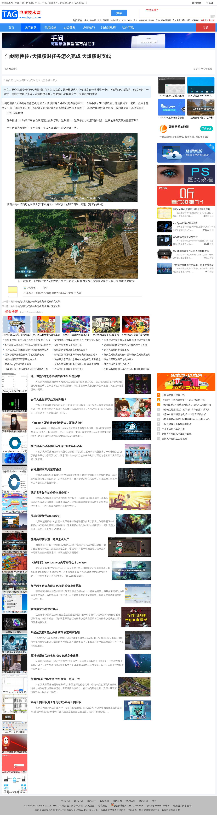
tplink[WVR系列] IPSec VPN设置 (14, 792)
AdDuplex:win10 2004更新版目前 (14, 451)
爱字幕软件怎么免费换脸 (14, 431)
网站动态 (91, 801)
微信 (124, 20)
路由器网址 (166, 20)
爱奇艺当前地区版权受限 (14, 411)
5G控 (129, 20)
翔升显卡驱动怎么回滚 (14, 612)
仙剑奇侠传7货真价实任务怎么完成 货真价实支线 (35, 301)
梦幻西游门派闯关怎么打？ (117, 364)
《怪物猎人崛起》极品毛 (14, 592)
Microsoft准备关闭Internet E (15, 531)
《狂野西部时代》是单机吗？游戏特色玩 (200, 118)
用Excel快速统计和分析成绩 (14, 712)
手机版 (209, 2)
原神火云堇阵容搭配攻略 (116, 349)
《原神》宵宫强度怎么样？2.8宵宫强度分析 (184, 414)
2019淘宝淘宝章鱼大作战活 (14, 511)
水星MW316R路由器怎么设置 (14, 772)
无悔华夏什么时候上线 (173, 395)
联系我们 (78, 801)
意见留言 (89, 805)
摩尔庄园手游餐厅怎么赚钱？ (118, 359)
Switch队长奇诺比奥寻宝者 (46, 334)
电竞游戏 (13, 69)
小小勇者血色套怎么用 (173, 429)
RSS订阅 (143, 801)
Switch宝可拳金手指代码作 (135, 334)
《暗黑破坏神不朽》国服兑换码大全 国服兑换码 (186, 419)
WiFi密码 (143, 20)
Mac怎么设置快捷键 (15, 732)
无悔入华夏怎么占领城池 (174, 438)
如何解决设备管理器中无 (14, 652)
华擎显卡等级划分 (15, 632)
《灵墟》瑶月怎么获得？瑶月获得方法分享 (26, 369)
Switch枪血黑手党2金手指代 (106, 335)
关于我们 (65, 801)
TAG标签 (130, 801)
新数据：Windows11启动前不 (14, 491)
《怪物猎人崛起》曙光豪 (14, 551)
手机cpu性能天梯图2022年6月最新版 (191, 209)
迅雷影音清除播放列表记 (14, 672)
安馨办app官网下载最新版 (18, 364)
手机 (86, 20)
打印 (45, 288)
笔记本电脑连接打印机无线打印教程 (191, 251)
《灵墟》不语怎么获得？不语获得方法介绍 (183, 400)
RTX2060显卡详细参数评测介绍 (171, 118)
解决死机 (195, 20)
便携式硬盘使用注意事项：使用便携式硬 (193, 265)
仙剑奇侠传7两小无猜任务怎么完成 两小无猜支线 (35, 306)
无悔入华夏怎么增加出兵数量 (176, 433)
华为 (158, 20)
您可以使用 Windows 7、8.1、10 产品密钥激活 (200, 96)
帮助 (154, 801)
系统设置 (186, 20)
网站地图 (117, 801)
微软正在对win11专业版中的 (15, 471)
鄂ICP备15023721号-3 (158, 805)
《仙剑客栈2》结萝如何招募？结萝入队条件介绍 (186, 404)
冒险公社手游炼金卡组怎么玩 (69, 369)
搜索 (119, 13)
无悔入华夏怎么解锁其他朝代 (176, 424)
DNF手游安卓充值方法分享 (68, 345)
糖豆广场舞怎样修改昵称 (14, 752)
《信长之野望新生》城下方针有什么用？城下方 (186, 409)
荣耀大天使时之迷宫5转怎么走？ (70, 349)
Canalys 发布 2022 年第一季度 (14, 391)
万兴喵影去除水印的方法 (185, 237)
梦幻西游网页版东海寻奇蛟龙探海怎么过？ (75, 354)
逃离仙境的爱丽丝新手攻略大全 (21, 359)
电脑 (99, 20)
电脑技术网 (19, 80)
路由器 (93, 20)
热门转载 (33, 80)
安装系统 (176, 20)
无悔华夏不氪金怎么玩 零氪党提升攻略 (24, 354)
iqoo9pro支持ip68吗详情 (185, 223)
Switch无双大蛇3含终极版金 (16, 335)
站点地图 (102, 805)
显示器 (106, 20)
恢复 (135, 20)
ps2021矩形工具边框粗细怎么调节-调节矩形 (171, 96)
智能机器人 (115, 20)
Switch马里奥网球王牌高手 (76, 334)
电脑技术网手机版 (182, 805)
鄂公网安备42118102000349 (127, 805)
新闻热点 (196, 2)
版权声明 (104, 801)
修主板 (151, 20)
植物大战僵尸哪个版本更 (14, 571)
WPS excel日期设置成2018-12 (14, 692)
